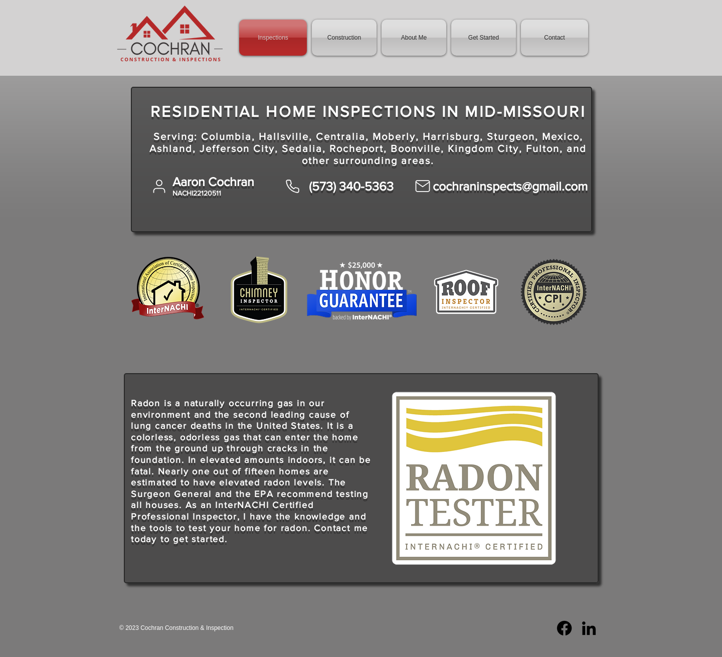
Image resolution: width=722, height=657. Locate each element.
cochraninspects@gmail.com (510, 186)
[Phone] (292, 186)
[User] (159, 186)
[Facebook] (564, 628)
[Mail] (423, 186)
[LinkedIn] (589, 628)
